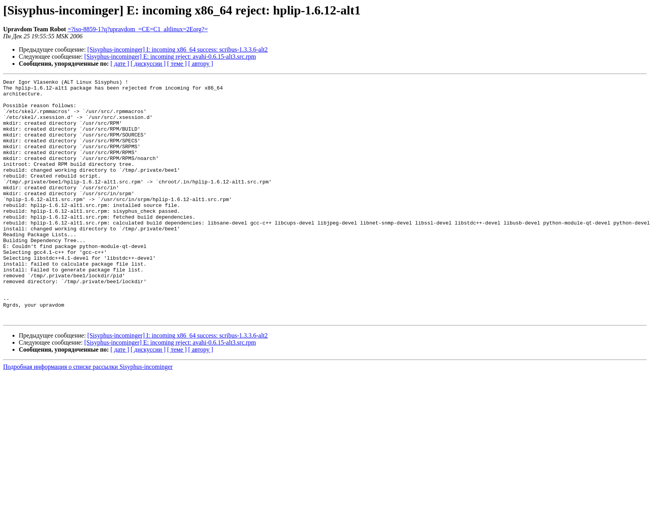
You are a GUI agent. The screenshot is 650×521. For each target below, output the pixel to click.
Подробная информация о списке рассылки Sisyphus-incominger (87, 414)
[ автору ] (200, 63)
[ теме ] (177, 63)
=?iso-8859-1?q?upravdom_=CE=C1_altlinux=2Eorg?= (138, 29)
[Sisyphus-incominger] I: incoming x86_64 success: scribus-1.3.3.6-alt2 (177, 49)
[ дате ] (119, 63)
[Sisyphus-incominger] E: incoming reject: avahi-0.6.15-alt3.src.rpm (170, 56)
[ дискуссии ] (148, 63)
